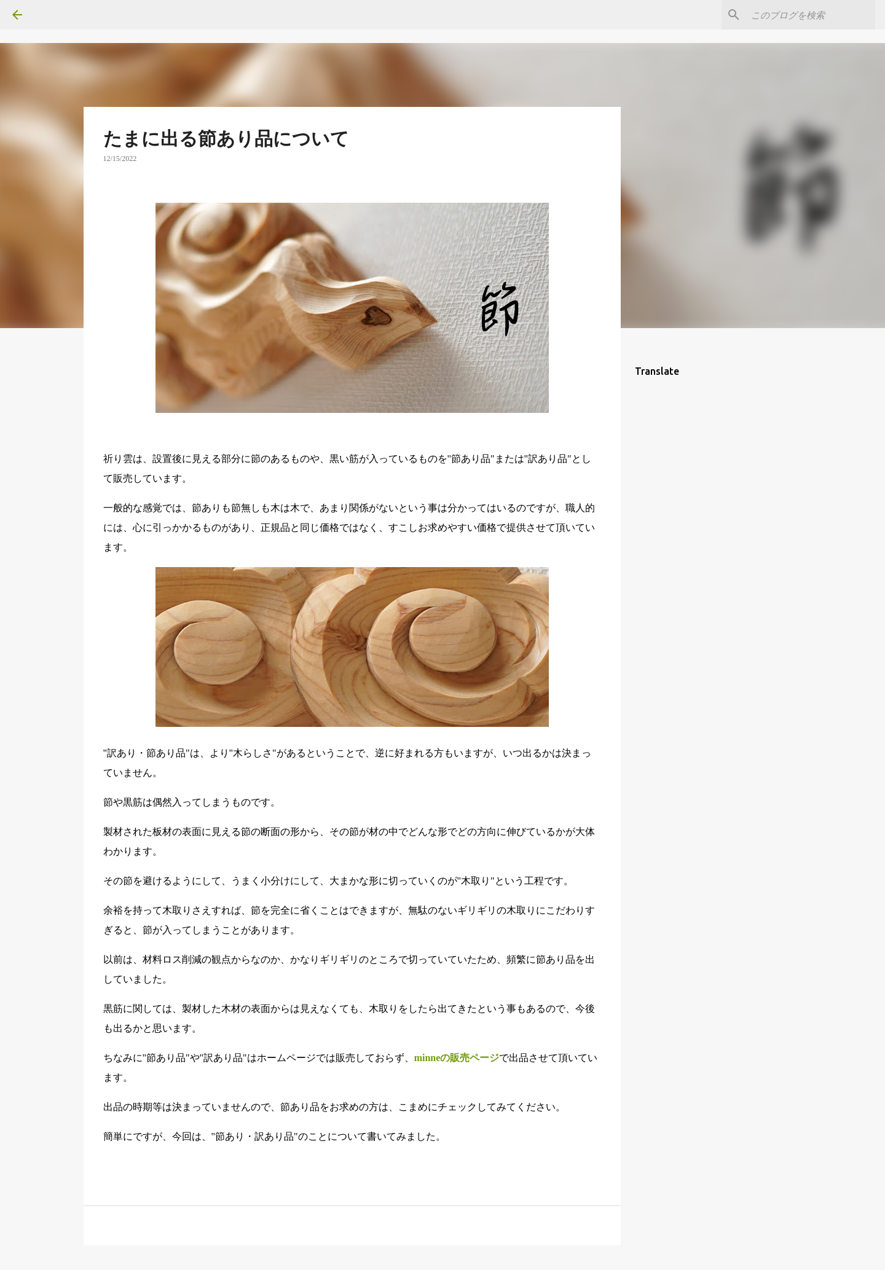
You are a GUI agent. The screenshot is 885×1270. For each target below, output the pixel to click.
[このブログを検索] (810, 14)
